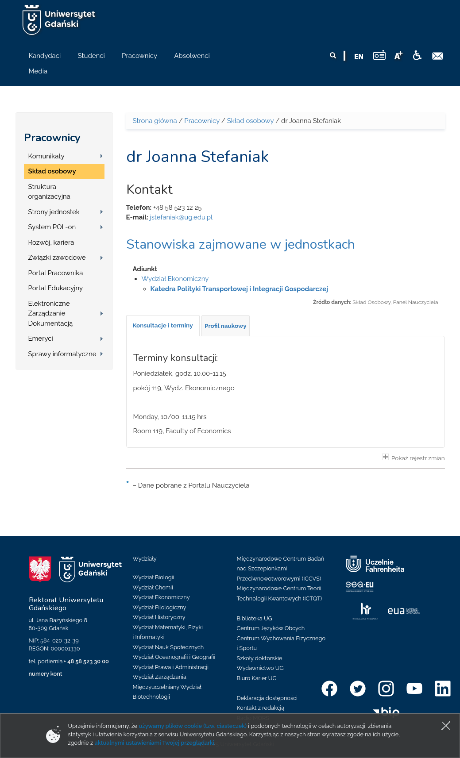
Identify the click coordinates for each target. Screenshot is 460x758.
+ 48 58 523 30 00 (86, 661)
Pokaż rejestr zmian (413, 458)
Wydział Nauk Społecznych (168, 647)
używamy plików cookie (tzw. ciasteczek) (193, 726)
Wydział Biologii (153, 577)
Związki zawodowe (57, 258)
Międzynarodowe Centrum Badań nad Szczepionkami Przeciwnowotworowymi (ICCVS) (281, 568)
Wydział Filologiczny (159, 607)
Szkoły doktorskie (259, 658)
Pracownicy (52, 138)
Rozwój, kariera (51, 242)
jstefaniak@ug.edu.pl (181, 217)
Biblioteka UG (254, 618)
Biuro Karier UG (257, 678)
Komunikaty (46, 156)
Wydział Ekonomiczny (175, 279)
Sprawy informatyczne (62, 354)
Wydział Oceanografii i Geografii (174, 657)
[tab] (163, 325)
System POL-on (52, 227)
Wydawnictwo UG (260, 668)
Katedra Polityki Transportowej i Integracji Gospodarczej (240, 289)
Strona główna (155, 121)
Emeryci (40, 338)
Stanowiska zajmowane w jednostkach (240, 244)
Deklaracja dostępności (267, 698)
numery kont (45, 673)
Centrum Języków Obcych (271, 628)
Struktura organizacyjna (49, 192)
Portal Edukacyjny (55, 288)
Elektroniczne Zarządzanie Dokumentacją (50, 313)
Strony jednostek (54, 212)
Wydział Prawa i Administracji (171, 667)
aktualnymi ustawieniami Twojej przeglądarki (154, 742)
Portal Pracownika (55, 273)
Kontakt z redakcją (261, 707)
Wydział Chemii (153, 587)
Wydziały (145, 558)
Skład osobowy (52, 171)
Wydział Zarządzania (159, 676)
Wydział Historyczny (159, 617)
